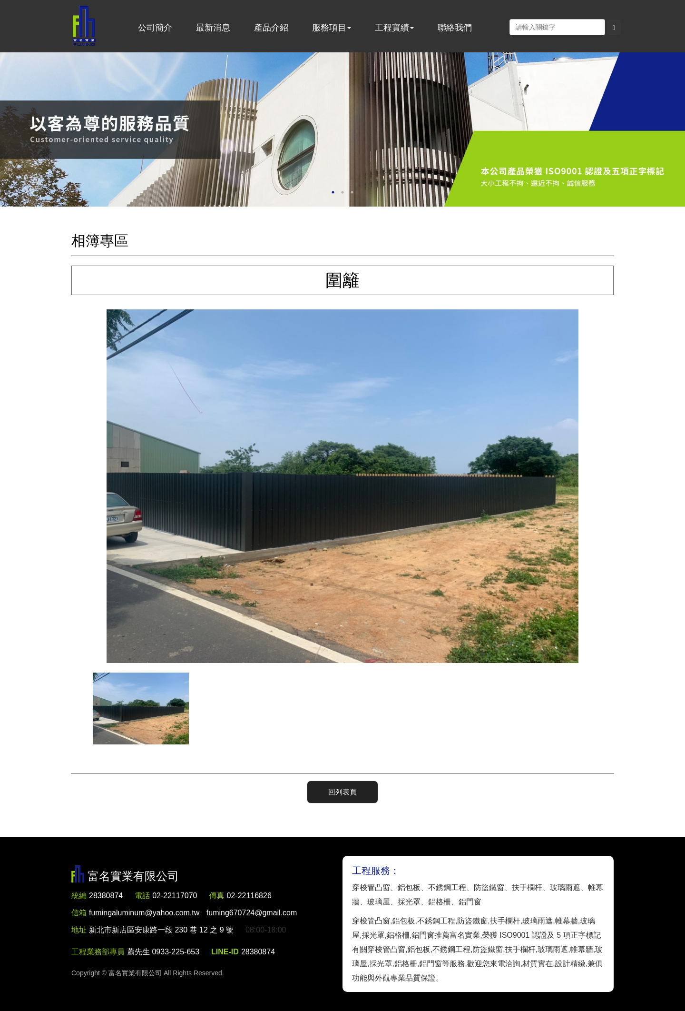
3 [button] (352, 192)
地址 (79, 930)
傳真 (217, 896)
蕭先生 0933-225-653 (163, 952)
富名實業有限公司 (84, 26)
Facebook (499, 26)
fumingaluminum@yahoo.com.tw (193, 913)
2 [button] (342, 192)
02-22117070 (174, 896)
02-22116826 (249, 896)
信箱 (79, 913)
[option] (342, 129)
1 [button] (333, 192)
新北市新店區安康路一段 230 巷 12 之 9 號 (161, 930)
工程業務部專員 (98, 952)
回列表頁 (342, 792)
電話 (142, 896)
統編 (79, 896)
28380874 (106, 896)
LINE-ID (225, 952)
